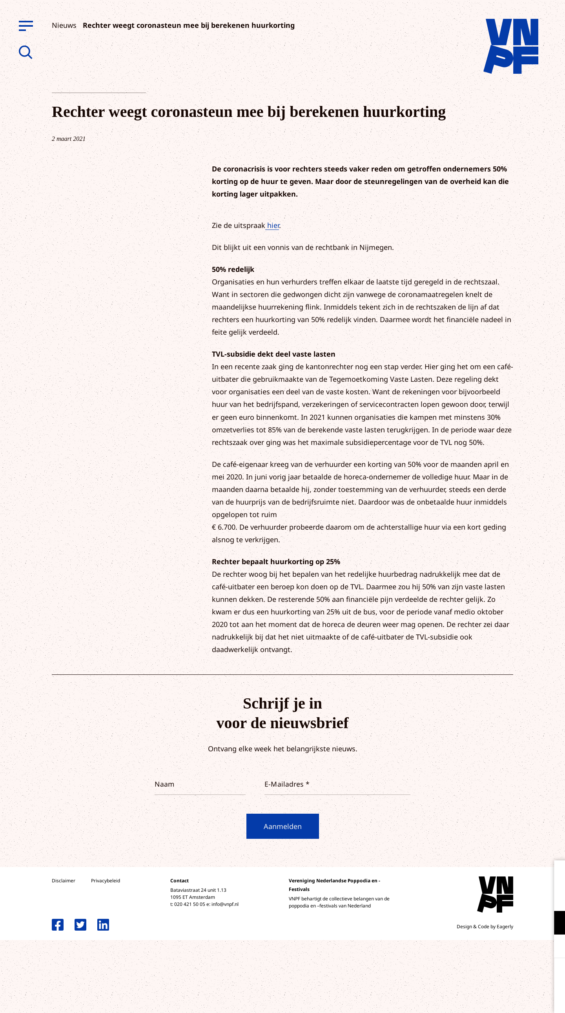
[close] (553, 874)
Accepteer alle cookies (498, 975)
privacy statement (526, 897)
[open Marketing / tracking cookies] (552, 947)
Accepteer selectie (498, 998)
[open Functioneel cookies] (552, 923)
